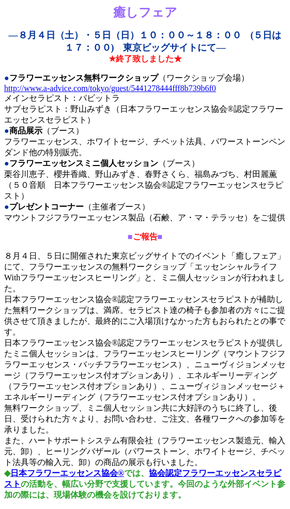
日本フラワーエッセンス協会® (67, 473)
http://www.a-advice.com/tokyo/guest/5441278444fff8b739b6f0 (110, 88)
